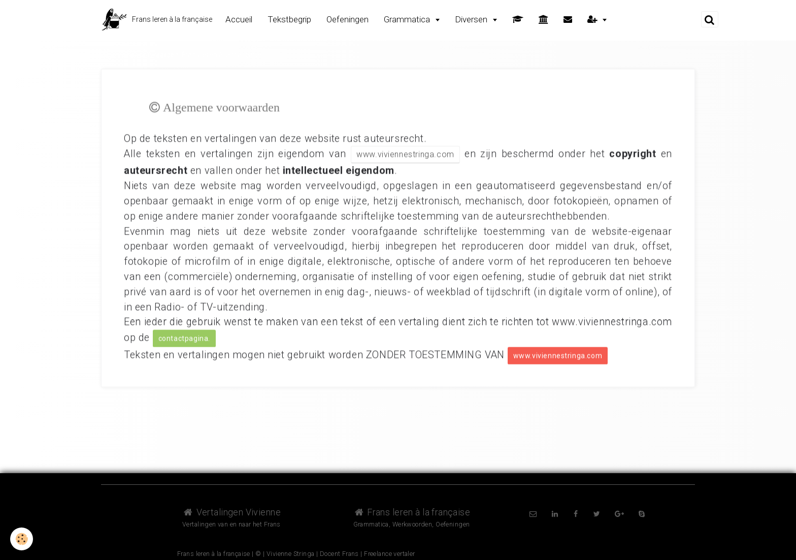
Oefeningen (347, 19)
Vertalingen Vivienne (231, 512)
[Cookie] (21, 539)
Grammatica (408, 19)
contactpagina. (184, 338)
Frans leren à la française (411, 512)
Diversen (472, 19)
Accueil (238, 19)
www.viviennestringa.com (405, 153)
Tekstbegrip (289, 19)
